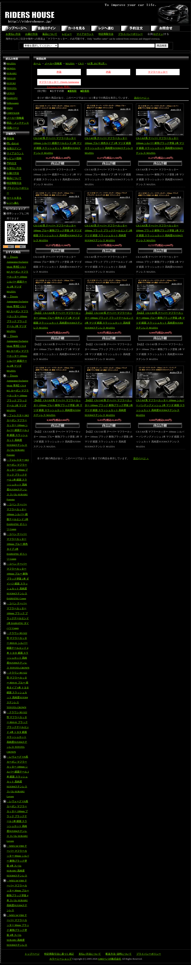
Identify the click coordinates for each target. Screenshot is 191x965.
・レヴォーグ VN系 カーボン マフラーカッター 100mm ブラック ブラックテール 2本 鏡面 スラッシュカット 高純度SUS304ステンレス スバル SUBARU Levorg (17, 821)
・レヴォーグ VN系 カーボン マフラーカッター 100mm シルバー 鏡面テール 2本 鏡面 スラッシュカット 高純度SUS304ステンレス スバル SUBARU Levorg (18, 776)
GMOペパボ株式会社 (109, 958)
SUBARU (12, 73)
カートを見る (14, 197)
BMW (10, 108)
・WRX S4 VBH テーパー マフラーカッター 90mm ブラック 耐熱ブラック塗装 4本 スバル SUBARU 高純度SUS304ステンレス (18, 930)
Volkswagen (13, 103)
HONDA (11, 68)
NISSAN (11, 78)
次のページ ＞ (141, 97)
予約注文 (12, 163)
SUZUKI (11, 83)
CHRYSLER (13, 113)
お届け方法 (31, 34)
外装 (59, 71)
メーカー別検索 (15, 118)
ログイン (158, 34)
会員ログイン (14, 148)
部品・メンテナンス (18, 122)
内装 (108, 71)
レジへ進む (13, 202)
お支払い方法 (13, 34)
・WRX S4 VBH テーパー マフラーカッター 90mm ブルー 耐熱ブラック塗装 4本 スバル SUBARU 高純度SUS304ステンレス (18, 895)
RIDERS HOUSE (30, 17)
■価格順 (72, 90)
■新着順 (84, 90)
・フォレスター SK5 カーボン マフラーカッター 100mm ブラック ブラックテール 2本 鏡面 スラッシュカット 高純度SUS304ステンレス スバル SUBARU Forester (18, 479)
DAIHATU (12, 98)
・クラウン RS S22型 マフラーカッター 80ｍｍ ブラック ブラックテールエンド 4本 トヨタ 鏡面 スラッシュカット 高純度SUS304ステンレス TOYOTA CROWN (18, 732)
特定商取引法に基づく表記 (59, 953)
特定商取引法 (106, 34)
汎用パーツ (13, 127)
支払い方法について (90, 953)
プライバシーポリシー (130, 34)
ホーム (37, 63)
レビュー (67, 34)
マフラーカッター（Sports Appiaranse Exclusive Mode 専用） (59, 83)
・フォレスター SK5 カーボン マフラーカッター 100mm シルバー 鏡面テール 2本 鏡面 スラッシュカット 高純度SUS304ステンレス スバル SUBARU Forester (18, 435)
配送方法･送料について (119, 953)
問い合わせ (13, 143)
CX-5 (81, 63)
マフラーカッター (158, 71)
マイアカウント (85, 34)
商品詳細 (58, 163)
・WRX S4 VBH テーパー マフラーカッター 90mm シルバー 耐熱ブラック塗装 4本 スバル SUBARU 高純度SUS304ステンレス (18, 860)
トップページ (32, 953)
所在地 (10, 138)
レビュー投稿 (14, 158)
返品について (49, 34)
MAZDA (11, 63)
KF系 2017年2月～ (97, 63)
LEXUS (11, 93)
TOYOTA (12, 88)
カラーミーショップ (60, 958)
